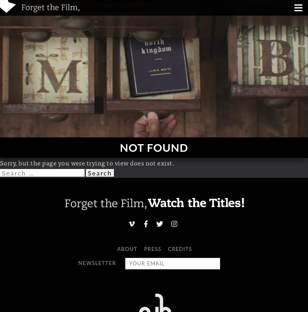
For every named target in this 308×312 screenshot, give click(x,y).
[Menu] (298, 8)
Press (152, 249)
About (127, 249)
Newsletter (97, 263)
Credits (180, 249)
